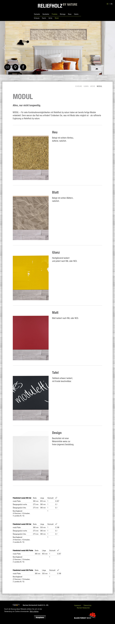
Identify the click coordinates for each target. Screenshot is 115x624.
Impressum (77, 605)
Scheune (36, 18)
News (69, 14)
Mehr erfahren (34, 611)
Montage (62, 14)
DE (107, 4)
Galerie (76, 14)
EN (111, 4)
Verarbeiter (45, 14)
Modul (57, 18)
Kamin (44, 18)
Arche (50, 18)
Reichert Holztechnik (83, 608)
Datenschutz (87, 605)
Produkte (54, 14)
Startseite (37, 14)
